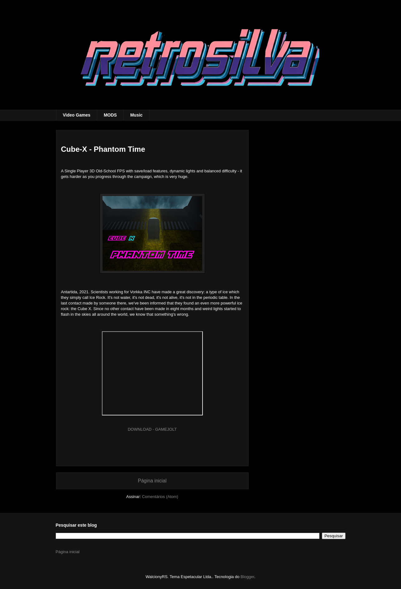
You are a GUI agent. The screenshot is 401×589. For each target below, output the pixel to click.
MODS (110, 115)
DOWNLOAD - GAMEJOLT (152, 429)
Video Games (76, 115)
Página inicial (152, 480)
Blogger (247, 576)
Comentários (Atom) (160, 496)
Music (136, 115)
